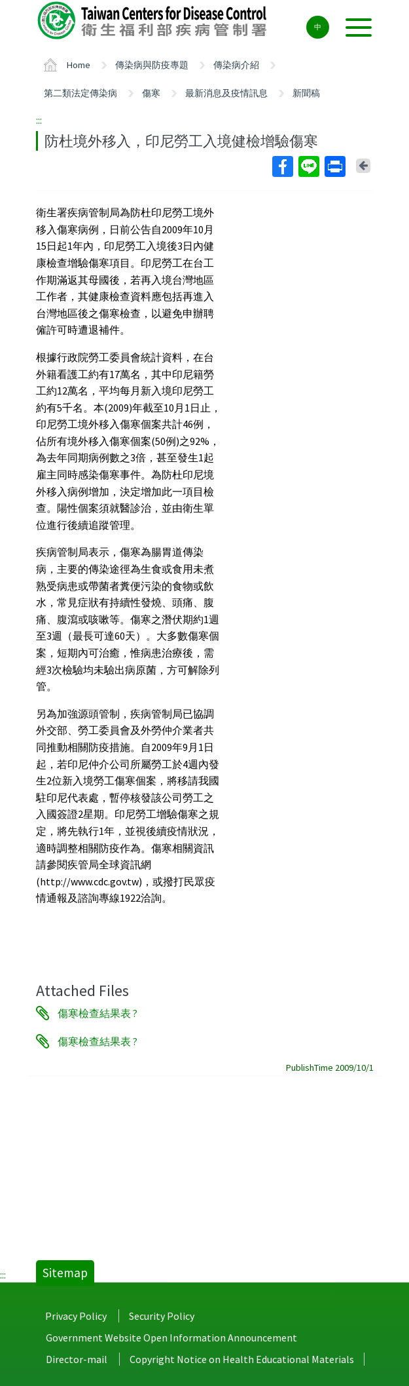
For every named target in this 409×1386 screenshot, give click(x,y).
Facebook (282, 166)
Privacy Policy (76, 1315)
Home (78, 65)
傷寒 (151, 93)
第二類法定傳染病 (80, 93)
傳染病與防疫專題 (151, 65)
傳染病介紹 (236, 65)
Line (308, 166)
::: (39, 119)
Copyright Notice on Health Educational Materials (242, 1359)
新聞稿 (306, 93)
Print (334, 166)
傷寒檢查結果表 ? (97, 1013)
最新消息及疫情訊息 (226, 93)
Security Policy (161, 1315)
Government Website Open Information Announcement (171, 1337)
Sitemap (65, 1272)
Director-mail (76, 1359)
